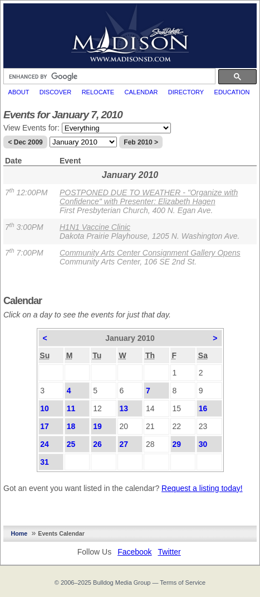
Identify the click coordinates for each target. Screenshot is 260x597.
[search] (108, 76)
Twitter (169, 551)
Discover (55, 92)
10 (44, 408)
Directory (186, 92)
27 (124, 444)
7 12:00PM (26, 192)
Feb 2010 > (141, 142)
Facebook (134, 551)
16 (203, 408)
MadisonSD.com (130, 32)
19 (97, 426)
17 (44, 426)
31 (44, 462)
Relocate (98, 92)
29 (176, 444)
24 (44, 444)
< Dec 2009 (25, 142)
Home (19, 533)
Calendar (141, 92)
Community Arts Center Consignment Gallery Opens (150, 252)
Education (232, 92)
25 (71, 444)
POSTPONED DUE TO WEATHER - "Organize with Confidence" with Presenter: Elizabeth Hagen (149, 197)
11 (71, 408)
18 (71, 426)
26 (97, 444)
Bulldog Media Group (121, 582)
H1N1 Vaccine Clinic (95, 227)
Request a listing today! (202, 488)
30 (203, 444)
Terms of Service (182, 582)
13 (124, 408)
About (19, 92)
